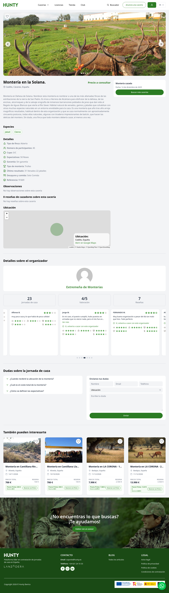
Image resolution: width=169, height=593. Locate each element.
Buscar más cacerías (139, 92)
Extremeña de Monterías (84, 287)
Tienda (72, 5)
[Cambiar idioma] (162, 5)
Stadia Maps (81, 247)
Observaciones (12, 186)
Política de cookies (149, 568)
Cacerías (43, 5)
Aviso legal (145, 559)
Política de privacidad (150, 563)
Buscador (113, 5)
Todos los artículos (116, 559)
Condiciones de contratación (153, 572)
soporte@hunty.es (73, 559)
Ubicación (9, 207)
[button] (7, 214)
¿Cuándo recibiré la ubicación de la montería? (30, 378)
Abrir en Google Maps (85, 242)
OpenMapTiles (92, 247)
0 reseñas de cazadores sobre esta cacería (29, 197)
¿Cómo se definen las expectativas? (25, 391)
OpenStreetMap (104, 247)
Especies (8, 126)
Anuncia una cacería (134, 5)
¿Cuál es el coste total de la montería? (26, 385)
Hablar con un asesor (84, 529)
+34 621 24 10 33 (76, 563)
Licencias (59, 5)
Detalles (8, 139)
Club (83, 5)
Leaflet (71, 247)
